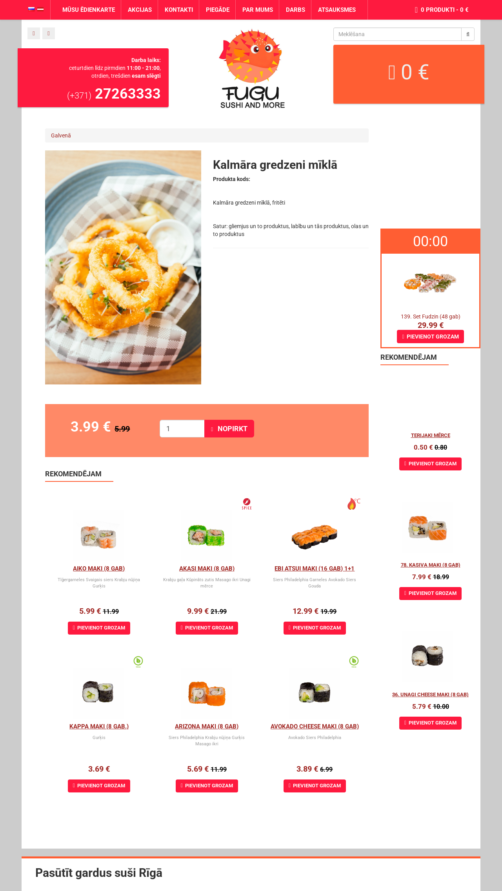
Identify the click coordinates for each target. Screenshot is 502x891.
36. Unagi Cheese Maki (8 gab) (430, 694)
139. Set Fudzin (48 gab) (430, 316)
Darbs (295, 9)
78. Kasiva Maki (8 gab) (430, 565)
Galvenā (61, 135)
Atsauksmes (337, 9)
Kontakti (179, 9)
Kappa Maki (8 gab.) (99, 726)
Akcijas (140, 9)
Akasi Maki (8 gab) (207, 568)
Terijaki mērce (430, 435)
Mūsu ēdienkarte (88, 9)
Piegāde (217, 9)
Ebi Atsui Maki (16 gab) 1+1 (315, 568)
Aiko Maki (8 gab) (99, 568)
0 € (408, 72)
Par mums (257, 9)
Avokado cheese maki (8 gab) (315, 726)
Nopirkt (229, 428)
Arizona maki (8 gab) (206, 726)
